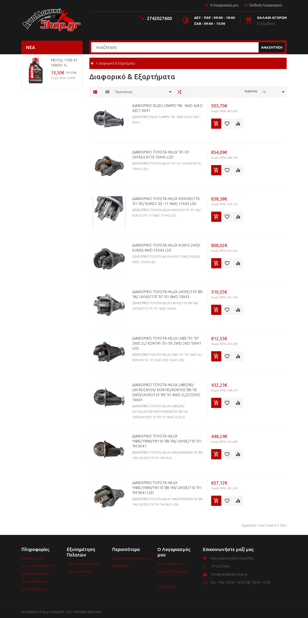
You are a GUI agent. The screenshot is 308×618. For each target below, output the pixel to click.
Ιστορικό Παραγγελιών (173, 571)
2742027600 (159, 18)
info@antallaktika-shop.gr (229, 574)
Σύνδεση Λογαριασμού (263, 5)
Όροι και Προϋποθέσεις (38, 566)
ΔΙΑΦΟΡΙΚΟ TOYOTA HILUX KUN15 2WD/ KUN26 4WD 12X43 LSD (166, 247)
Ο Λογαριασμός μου (222, 5)
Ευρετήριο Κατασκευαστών (131, 558)
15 (264, 92)
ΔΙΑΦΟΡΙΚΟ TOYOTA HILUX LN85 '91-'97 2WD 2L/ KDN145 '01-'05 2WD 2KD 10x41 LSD (166, 343)
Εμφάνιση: (251, 91)
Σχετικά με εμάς (32, 558)
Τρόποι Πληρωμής (33, 589)
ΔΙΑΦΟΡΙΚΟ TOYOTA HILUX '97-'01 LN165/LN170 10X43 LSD (160, 154)
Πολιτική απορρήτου (35, 574)
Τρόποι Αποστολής (34, 581)
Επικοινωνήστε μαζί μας (83, 564)
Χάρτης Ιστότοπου (80, 571)
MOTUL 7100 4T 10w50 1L (64, 62)
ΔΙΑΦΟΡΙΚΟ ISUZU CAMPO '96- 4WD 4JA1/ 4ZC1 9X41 (167, 108)
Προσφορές (120, 566)
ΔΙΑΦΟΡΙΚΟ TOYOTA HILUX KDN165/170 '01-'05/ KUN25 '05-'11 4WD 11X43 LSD (166, 201)
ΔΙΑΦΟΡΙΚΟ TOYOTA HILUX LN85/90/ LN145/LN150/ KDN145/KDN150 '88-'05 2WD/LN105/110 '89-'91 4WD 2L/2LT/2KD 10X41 (166, 392)
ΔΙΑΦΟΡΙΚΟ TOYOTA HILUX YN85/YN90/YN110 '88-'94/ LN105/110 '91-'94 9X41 (167, 441)
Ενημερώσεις (166, 587)
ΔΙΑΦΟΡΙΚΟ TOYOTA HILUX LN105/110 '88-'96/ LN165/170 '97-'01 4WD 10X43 (167, 294)
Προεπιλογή (123, 92)
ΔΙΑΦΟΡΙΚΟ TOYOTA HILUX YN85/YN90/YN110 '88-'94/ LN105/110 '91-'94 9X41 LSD (167, 488)
